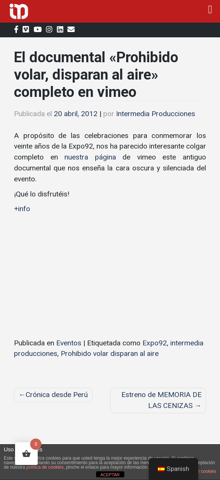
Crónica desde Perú (57, 394)
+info (22, 208)
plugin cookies (202, 471)
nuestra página (90, 157)
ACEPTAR (109, 474)
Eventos (68, 343)
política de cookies (45, 467)
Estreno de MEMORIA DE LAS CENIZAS (161, 400)
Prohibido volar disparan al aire (110, 353)
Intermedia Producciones (155, 113)
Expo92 (154, 343)
